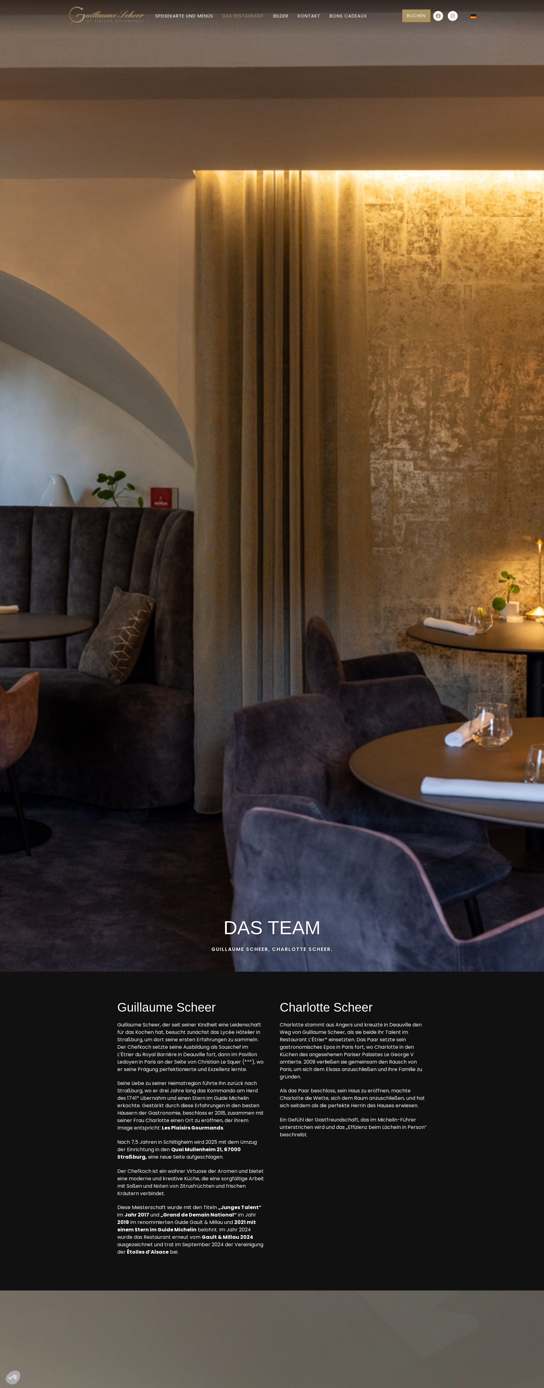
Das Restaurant (243, 13)
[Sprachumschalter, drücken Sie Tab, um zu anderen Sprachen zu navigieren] (473, 13)
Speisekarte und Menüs (184, 13)
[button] (13, 1377)
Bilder (280, 13)
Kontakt (309, 13)
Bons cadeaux (348, 13)
